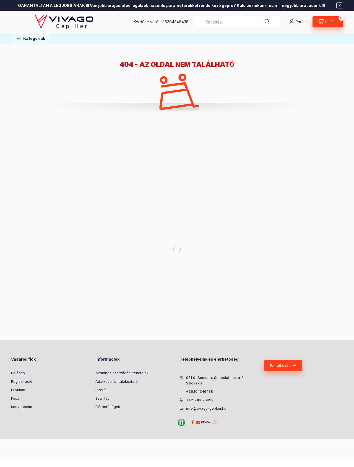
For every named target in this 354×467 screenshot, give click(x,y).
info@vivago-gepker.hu (206, 408)
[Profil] (298, 21)
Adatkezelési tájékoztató (116, 381)
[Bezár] (339, 5)
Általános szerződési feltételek (122, 373)
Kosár (16, 398)
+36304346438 (174, 21)
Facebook (192, 422)
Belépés (18, 373)
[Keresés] (267, 22)
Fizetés (101, 390)
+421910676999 (200, 400)
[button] (31, 38)
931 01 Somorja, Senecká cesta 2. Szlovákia (215, 380)
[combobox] (237, 21)
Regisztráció (21, 381)
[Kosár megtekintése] (328, 21)
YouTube (205, 422)
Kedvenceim (21, 406)
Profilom (18, 390)
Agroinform (181, 422)
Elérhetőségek (107, 406)
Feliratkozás (280, 365)
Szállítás (102, 398)
